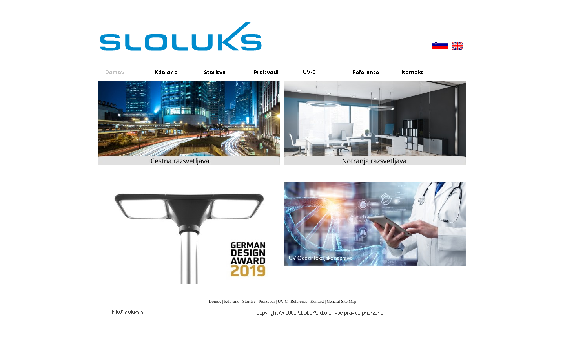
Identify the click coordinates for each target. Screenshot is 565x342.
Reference (298, 301)
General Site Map (341, 301)
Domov (215, 301)
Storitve (249, 301)
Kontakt (317, 301)
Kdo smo (231, 301)
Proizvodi (267, 301)
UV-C (283, 301)
